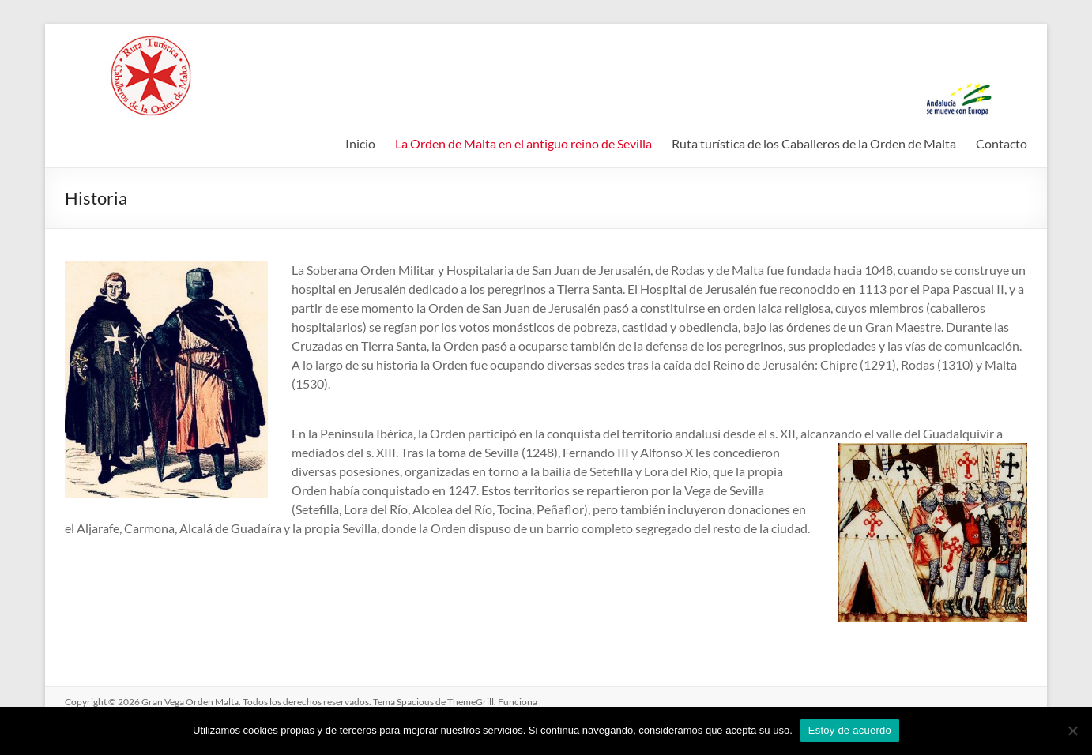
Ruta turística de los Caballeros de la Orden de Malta (814, 143)
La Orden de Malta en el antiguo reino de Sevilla (523, 143)
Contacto (1001, 143)
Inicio (360, 143)
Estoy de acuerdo (849, 730)
